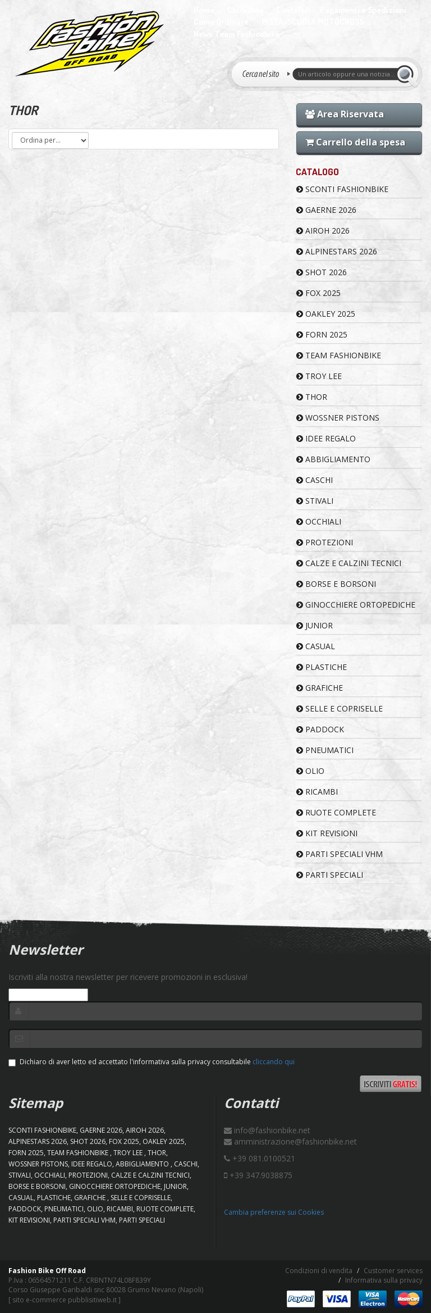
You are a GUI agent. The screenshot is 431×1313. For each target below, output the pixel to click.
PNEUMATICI (325, 750)
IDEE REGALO (326, 438)
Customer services (393, 1270)
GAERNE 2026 (326, 209)
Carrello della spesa (355, 142)
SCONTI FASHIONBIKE (342, 189)
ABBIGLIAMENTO (333, 459)
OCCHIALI (318, 521)
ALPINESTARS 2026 (336, 251)
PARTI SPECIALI (329, 874)
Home (204, 9)
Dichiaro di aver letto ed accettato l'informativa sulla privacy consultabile (151, 1061)
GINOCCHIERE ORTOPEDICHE (355, 604)
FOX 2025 (318, 293)
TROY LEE (319, 376)
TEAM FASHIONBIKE (338, 355)
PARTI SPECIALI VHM (339, 854)
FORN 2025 (321, 334)
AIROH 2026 (323, 230)
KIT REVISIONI (326, 833)
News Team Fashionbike (237, 34)
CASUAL (315, 646)
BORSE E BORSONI (336, 583)
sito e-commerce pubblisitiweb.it (64, 1300)
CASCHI (314, 480)
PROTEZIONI (324, 542)
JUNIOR (314, 625)
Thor (311, 396)
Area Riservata (344, 114)
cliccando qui (274, 1061)
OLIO (310, 770)
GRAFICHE (319, 687)
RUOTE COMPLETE (336, 812)
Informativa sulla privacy (384, 1280)
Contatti (291, 9)
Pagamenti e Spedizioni (363, 9)
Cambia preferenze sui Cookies (274, 1212)
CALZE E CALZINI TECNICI (348, 563)
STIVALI (314, 500)
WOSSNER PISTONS (337, 417)
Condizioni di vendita (318, 1270)
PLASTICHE (321, 667)
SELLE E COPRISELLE (339, 708)
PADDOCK (320, 729)
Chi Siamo (245, 9)
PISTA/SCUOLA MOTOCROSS (313, 21)
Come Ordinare (221, 21)
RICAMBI (317, 791)
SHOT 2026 (321, 272)
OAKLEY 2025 (325, 313)
